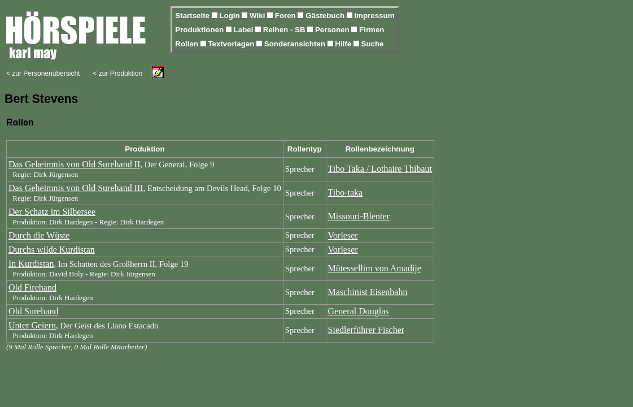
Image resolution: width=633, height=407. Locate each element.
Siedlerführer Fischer (366, 330)
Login (230, 15)
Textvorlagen (232, 44)
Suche (372, 44)
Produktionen (200, 29)
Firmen (371, 29)
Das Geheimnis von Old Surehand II (74, 164)
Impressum (374, 15)
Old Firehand (32, 287)
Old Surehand (33, 311)
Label (245, 29)
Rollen (187, 44)
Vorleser (343, 235)
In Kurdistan (31, 264)
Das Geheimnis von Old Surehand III (75, 188)
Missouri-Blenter (359, 216)
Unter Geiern (32, 325)
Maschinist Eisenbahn (368, 292)
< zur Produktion (117, 73)
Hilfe (344, 44)
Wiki (258, 15)
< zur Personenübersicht (43, 73)
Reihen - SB (285, 29)
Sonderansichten (296, 44)
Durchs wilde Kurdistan (51, 249)
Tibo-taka (345, 192)
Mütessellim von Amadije (374, 268)
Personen (333, 29)
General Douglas (358, 311)
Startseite (193, 15)
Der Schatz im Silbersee (51, 212)
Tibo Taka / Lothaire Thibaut (380, 169)
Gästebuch (326, 15)
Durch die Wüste (38, 235)
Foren (286, 15)
